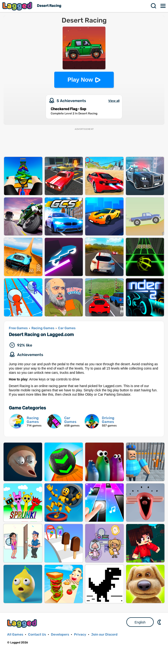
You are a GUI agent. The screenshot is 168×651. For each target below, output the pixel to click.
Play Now (80, 79)
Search (153, 6)
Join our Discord (104, 634)
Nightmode (159, 622)
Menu (163, 6)
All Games (15, 634)
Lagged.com (22, 623)
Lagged (17, 6)
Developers (60, 634)
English (140, 622)
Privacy (80, 634)
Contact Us (37, 634)
